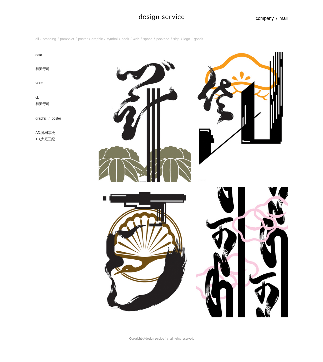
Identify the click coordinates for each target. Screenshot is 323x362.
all (37, 39)
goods (198, 39)
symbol (112, 39)
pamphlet (67, 39)
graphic (97, 39)
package (162, 39)
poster (83, 39)
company (265, 18)
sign (176, 39)
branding (49, 39)
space (147, 39)
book (125, 39)
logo (187, 39)
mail (283, 18)
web (136, 39)
